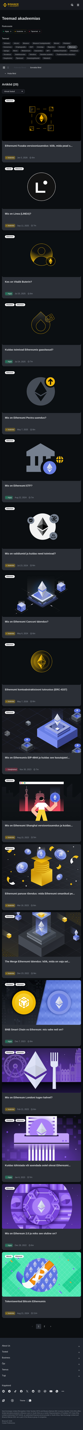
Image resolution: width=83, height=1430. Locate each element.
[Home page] (11, 5)
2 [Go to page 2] (44, 1326)
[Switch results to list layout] (8, 68)
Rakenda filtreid (20, 68)
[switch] (28, 1400)
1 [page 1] (38, 1326)
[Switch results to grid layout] (4, 68)
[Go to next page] (51, 1326)
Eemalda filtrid (35, 68)
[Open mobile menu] (78, 5)
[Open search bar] (71, 5)
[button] (78, 4)
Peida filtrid (10, 73)
